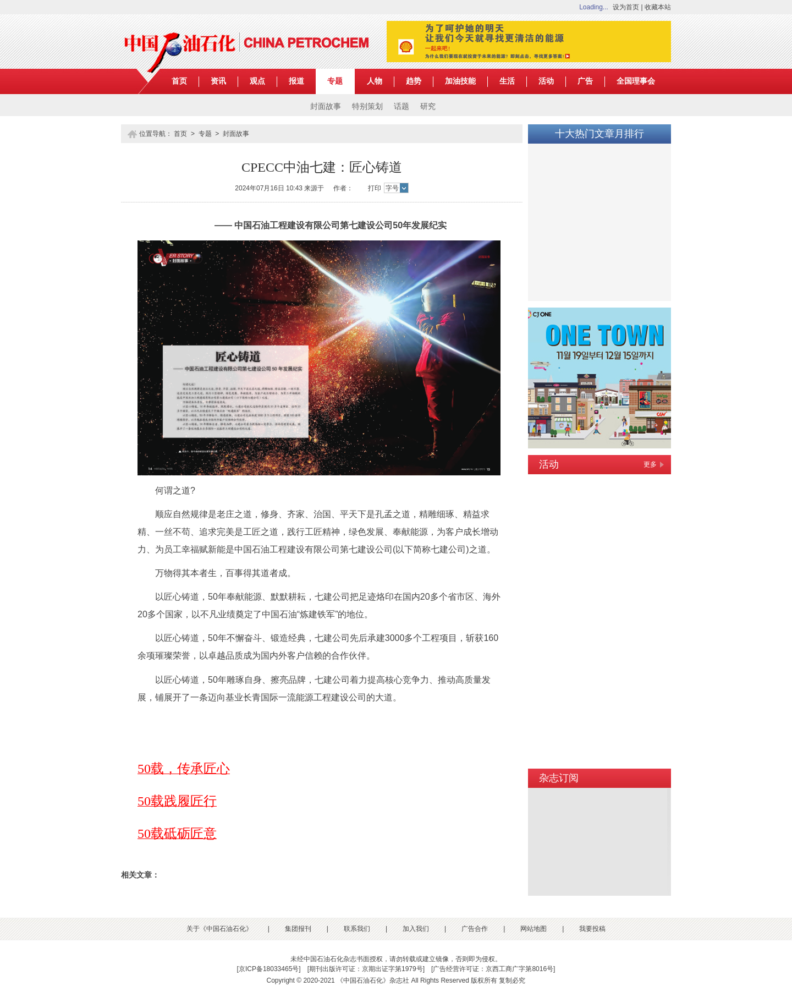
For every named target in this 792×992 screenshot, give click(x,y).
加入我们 (416, 929)
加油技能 (460, 81)
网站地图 (533, 929)
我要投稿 (592, 929)
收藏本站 (658, 7)
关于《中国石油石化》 (219, 929)
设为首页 (626, 7)
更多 (650, 464)
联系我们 (357, 929)
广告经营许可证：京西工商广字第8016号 (493, 969)
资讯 (218, 81)
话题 (401, 106)
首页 (179, 81)
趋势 (413, 81)
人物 (374, 81)
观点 (257, 81)
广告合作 (474, 929)
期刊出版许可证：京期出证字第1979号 (366, 969)
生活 (507, 81)
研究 (428, 106)
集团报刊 (298, 929)
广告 (585, 81)
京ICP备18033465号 (269, 969)
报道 (296, 81)
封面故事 (325, 106)
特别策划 (367, 106)
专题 (335, 81)
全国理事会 (636, 81)
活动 (546, 81)
